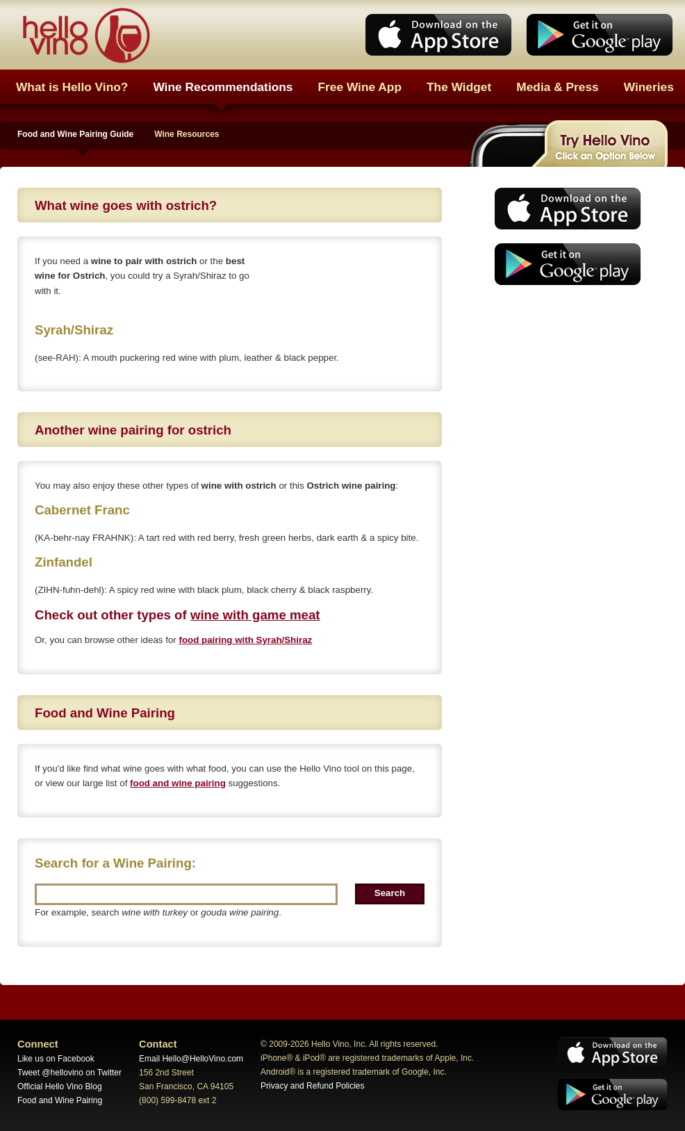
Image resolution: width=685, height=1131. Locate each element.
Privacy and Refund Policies (312, 1086)
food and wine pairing (178, 783)
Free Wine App (360, 87)
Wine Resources (186, 134)
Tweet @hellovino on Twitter (69, 1072)
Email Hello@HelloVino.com (191, 1059)
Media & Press (557, 87)
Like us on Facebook (55, 1059)
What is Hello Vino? (72, 87)
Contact (158, 1044)
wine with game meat (255, 615)
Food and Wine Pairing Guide (75, 134)
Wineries (649, 87)
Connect (37, 1044)
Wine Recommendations (222, 87)
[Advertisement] (563, 400)
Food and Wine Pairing (59, 1100)
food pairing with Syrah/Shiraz (245, 640)
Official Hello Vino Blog (59, 1086)
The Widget (459, 87)
